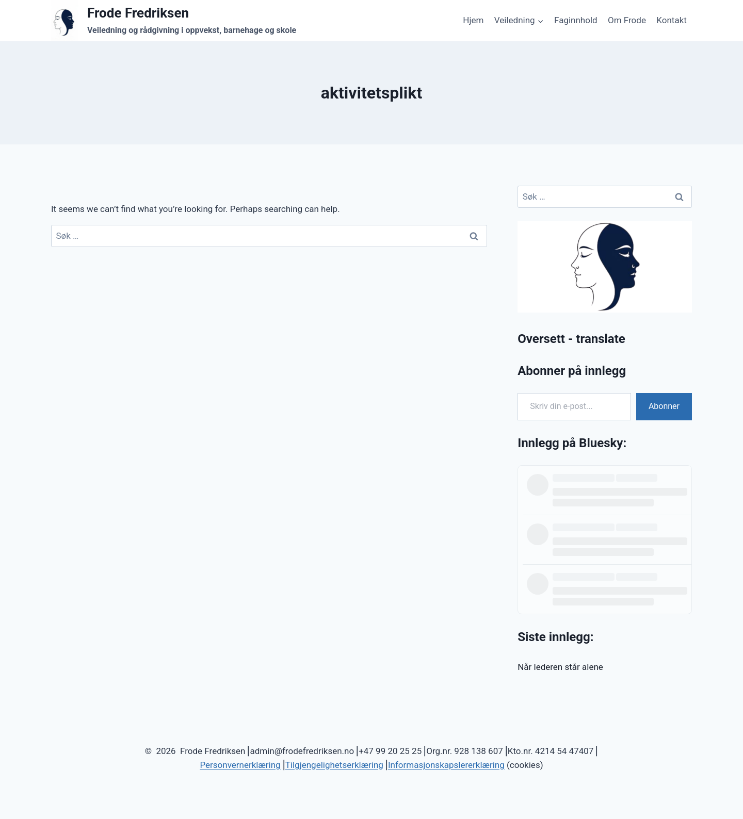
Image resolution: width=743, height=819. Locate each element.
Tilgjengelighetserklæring (334, 765)
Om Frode (627, 20)
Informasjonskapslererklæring (446, 765)
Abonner (664, 406)
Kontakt (671, 20)
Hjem (473, 20)
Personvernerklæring (240, 765)
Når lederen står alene (560, 667)
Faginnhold (575, 20)
